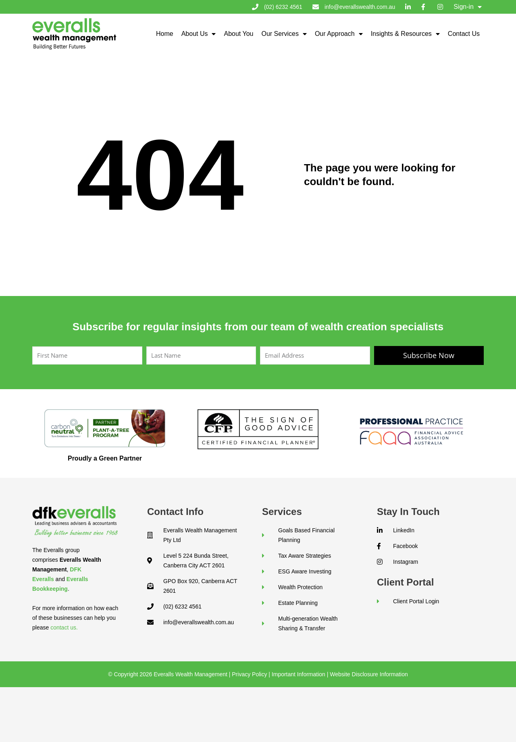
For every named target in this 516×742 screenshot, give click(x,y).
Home (164, 33)
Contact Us (464, 33)
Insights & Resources (405, 34)
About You (238, 33)
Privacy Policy (249, 674)
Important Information (298, 674)
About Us (198, 34)
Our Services (283, 34)
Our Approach (339, 34)
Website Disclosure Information (369, 674)
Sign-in (468, 7)
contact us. (64, 627)
